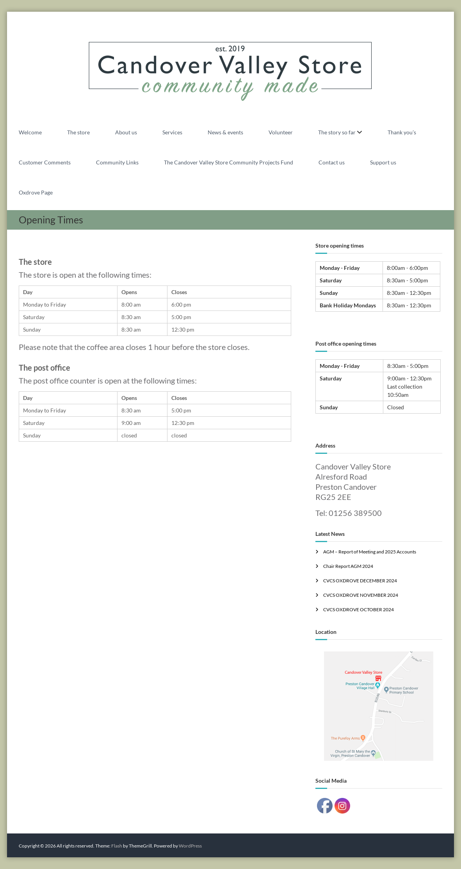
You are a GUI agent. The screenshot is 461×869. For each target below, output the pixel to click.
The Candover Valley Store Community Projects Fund (228, 162)
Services (172, 132)
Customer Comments (45, 162)
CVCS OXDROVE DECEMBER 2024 (360, 580)
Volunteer (281, 132)
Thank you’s (402, 132)
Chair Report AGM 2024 (348, 566)
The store (78, 132)
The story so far (337, 132)
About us (126, 132)
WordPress (190, 846)
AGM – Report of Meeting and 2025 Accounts (369, 552)
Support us (383, 162)
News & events (225, 132)
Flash (116, 846)
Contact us (332, 162)
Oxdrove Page (36, 192)
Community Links (117, 162)
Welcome (30, 132)
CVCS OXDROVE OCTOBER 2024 (358, 609)
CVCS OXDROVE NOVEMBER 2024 (360, 595)
